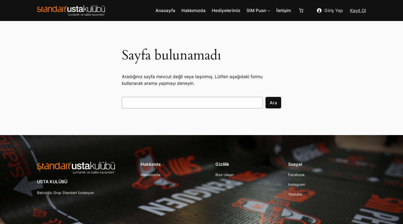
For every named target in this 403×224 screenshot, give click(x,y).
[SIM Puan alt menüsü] (269, 10)
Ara (273, 102)
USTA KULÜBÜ (52, 181)
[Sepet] (302, 10)
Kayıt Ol (358, 10)
